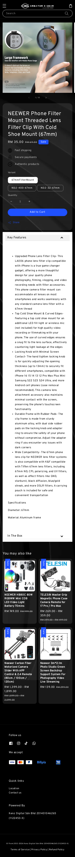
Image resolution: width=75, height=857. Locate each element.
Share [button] (14, 222)
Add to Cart (37, 212)
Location (14, 788)
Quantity (12, 195)
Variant (12, 172)
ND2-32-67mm (50, 187)
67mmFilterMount (23, 180)
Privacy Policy (39, 849)
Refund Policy (56, 849)
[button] (4, 6)
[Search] (66, 13)
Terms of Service (20, 849)
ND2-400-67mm (22, 187)
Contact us (15, 792)
